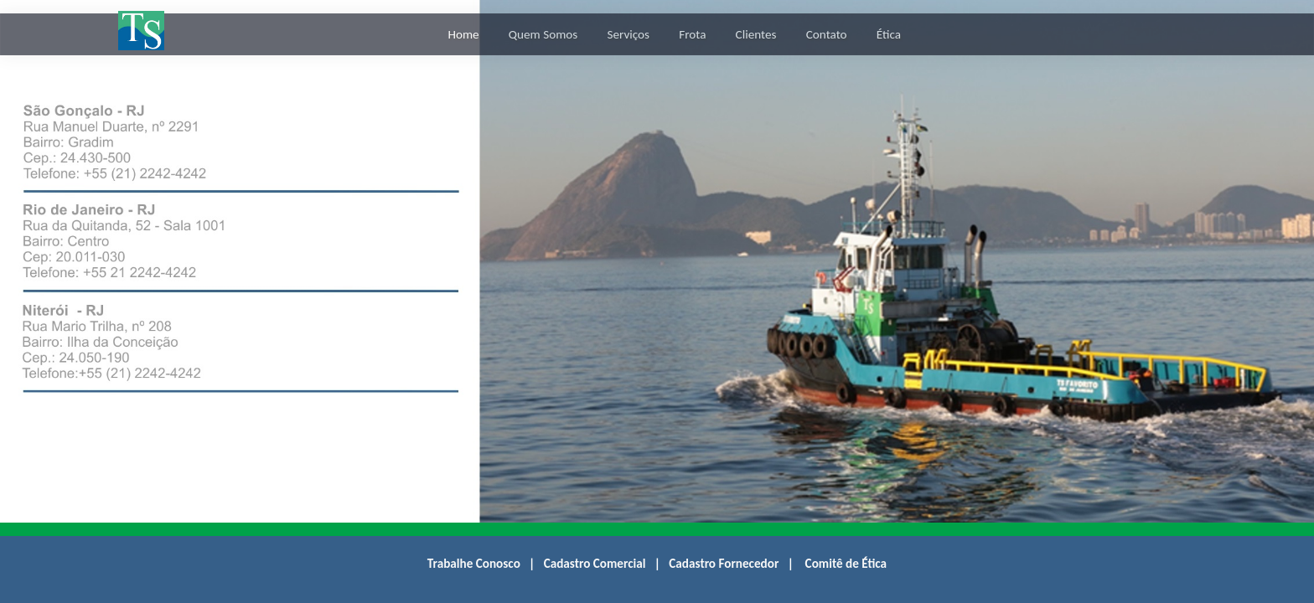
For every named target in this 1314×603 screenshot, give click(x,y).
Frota (692, 34)
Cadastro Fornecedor (724, 563)
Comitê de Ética (846, 563)
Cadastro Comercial (595, 563)
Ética (889, 34)
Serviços (628, 34)
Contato (826, 34)
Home (463, 34)
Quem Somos (543, 34)
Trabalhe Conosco (473, 563)
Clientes (756, 34)
